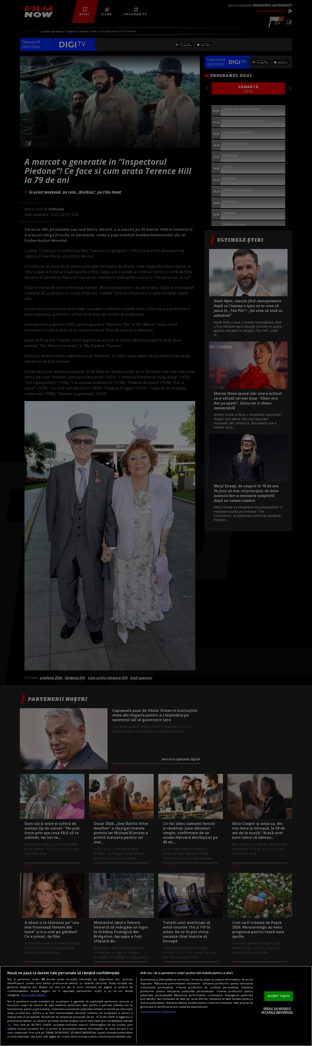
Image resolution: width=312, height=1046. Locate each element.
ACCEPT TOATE (278, 996)
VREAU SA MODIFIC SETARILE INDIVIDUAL (277, 1010)
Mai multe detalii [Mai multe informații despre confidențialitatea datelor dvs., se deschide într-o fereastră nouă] (33, 995)
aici (9, 1025)
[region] (156, 1006)
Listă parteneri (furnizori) (158, 1011)
